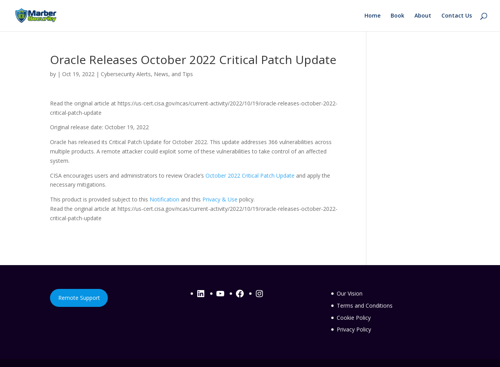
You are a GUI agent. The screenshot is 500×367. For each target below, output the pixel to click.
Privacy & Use (220, 199)
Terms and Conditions (365, 305)
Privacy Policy (354, 329)
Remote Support (79, 297)
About (422, 16)
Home (372, 16)
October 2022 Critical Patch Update (250, 175)
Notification (164, 199)
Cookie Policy (354, 317)
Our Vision (349, 293)
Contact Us (456, 16)
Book (397, 16)
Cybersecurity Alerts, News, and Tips (147, 74)
